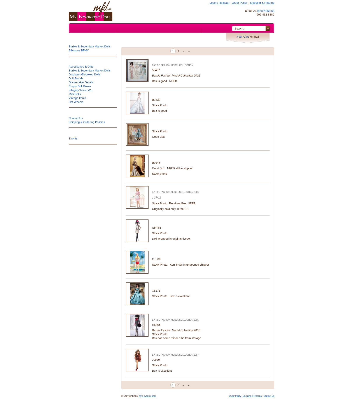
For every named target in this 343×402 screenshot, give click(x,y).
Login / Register (219, 2)
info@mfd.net (265, 10)
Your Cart (243, 36)
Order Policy (240, 2)
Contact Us (269, 396)
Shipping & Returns (262, 2)
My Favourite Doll (147, 396)
